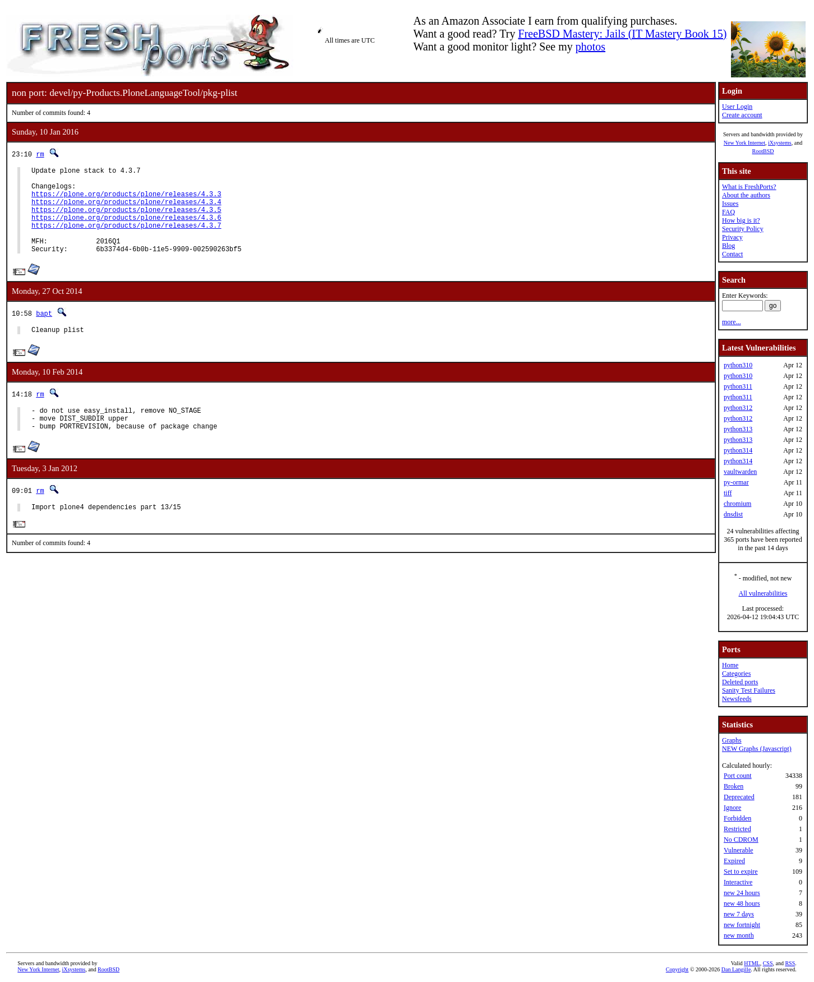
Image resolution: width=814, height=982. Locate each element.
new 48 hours (742, 903)
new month (739, 935)
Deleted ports (740, 682)
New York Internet (744, 143)
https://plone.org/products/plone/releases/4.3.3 (126, 200)
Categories (736, 673)
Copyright (677, 969)
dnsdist (733, 514)
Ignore (732, 808)
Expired (734, 861)
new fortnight (742, 925)
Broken (733, 786)
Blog (728, 246)
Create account (742, 115)
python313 (738, 429)
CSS (768, 963)
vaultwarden (740, 472)
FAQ (728, 212)
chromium (737, 504)
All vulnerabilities (763, 593)
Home (730, 665)
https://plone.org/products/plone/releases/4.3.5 (126, 219)
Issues (730, 204)
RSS (790, 963)
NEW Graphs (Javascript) (757, 749)
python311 (738, 386)
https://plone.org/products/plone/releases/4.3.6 (126, 229)
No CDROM (741, 839)
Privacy (732, 237)
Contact (732, 254)
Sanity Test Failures (748, 690)
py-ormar (736, 482)
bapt (44, 331)
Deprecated (739, 797)
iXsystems (780, 143)
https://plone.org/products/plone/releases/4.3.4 (126, 210)
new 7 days (739, 914)
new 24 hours (742, 893)
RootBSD (763, 151)
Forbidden (737, 818)
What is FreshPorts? (749, 187)
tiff (728, 493)
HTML (752, 963)
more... (731, 322)
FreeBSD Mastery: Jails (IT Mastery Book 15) (622, 33)
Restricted (737, 829)
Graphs (732, 740)
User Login (737, 106)
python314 (738, 450)
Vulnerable (738, 850)
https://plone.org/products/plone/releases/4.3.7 (126, 238)
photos (590, 46)
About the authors (746, 195)
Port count (738, 776)
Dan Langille (736, 969)
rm (40, 154)
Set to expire (741, 871)
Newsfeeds (737, 699)
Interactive (738, 882)
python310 (738, 365)
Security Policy (743, 229)
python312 (738, 408)
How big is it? (741, 220)
